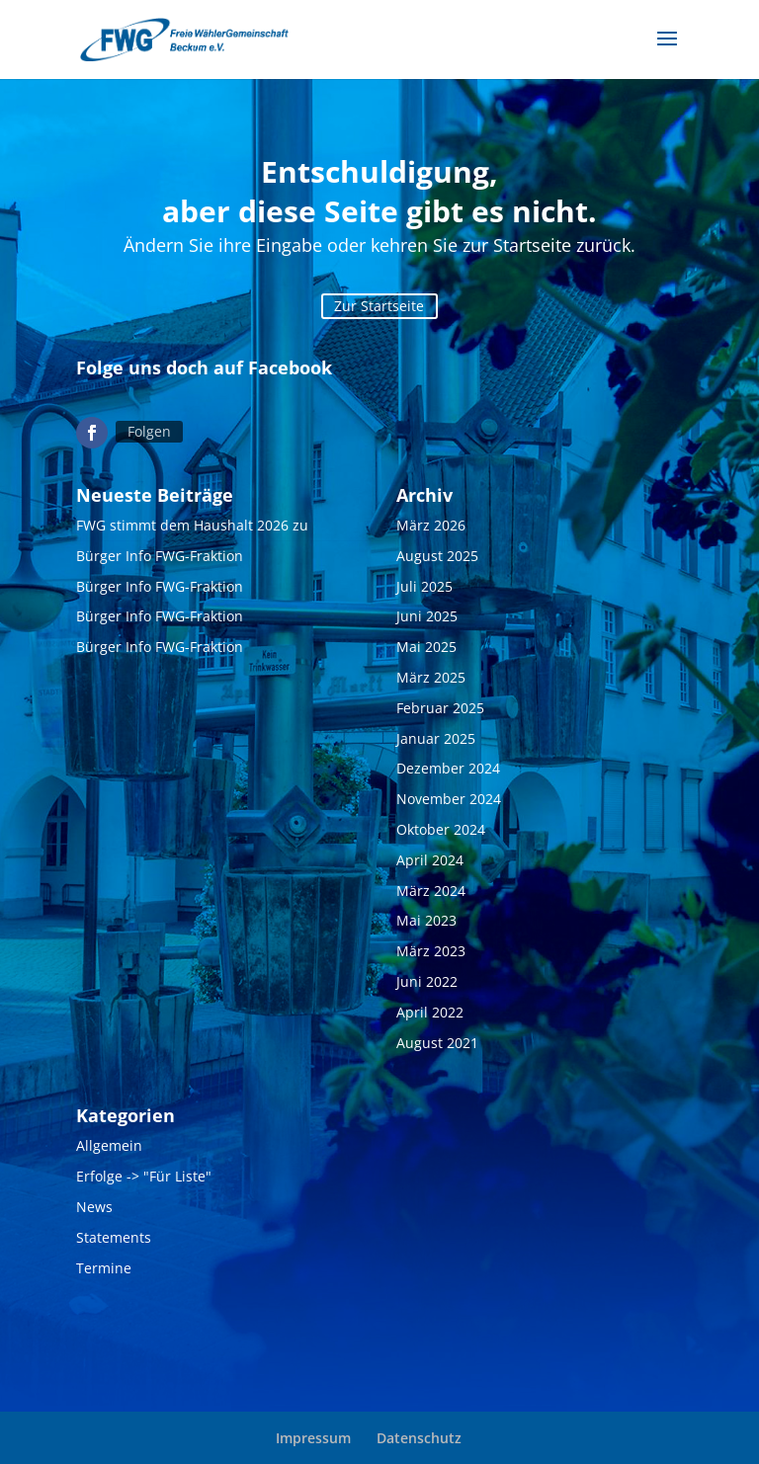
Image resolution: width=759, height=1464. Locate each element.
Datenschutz (419, 1437)
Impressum (313, 1437)
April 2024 (430, 860)
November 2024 (448, 798)
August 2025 (437, 555)
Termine (103, 1268)
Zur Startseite (379, 305)
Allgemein (109, 1145)
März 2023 (430, 950)
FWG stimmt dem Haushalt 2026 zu (192, 525)
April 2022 (430, 1012)
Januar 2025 (435, 738)
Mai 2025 (426, 646)
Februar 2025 (440, 707)
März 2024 (430, 890)
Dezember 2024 (448, 768)
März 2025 (430, 677)
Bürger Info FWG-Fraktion (159, 555)
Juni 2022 (427, 981)
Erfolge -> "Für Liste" (143, 1176)
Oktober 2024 (440, 829)
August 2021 (437, 1042)
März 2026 (430, 525)
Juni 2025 (427, 616)
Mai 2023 (426, 920)
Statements (113, 1237)
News (94, 1206)
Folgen (149, 431)
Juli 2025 (424, 586)
